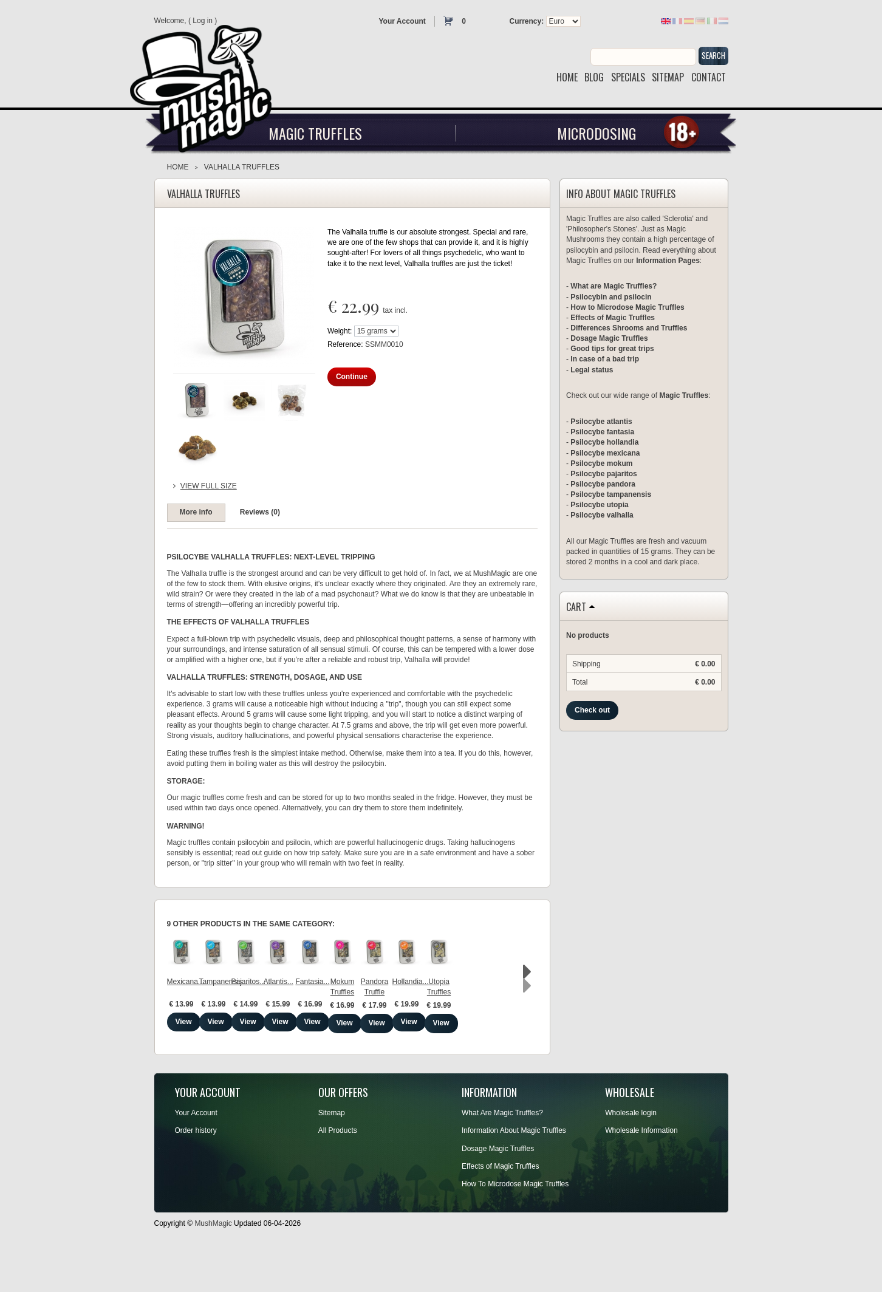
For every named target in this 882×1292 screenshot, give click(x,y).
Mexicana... (211, 1028)
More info (196, 512)
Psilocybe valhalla (601, 515)
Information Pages (668, 260)
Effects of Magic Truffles (612, 317)
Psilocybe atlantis (601, 421)
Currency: (527, 21)
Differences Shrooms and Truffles (628, 328)
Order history (196, 1176)
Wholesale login (631, 1158)
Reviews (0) (260, 512)
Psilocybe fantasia (602, 432)
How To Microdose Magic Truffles (515, 1229)
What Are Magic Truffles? (502, 1158)
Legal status (591, 370)
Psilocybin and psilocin (610, 297)
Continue (352, 376)
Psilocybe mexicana (605, 453)
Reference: (346, 344)
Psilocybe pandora (602, 484)
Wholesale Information (641, 1176)
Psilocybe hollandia (604, 442)
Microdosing (596, 133)
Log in (203, 20)
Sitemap (331, 1158)
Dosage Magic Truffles (609, 338)
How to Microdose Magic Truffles (627, 307)
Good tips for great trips (612, 348)
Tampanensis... (305, 1028)
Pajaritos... (399, 1028)
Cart (576, 607)
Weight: (339, 331)
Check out (592, 710)
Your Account (402, 21)
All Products (337, 1176)
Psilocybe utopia (599, 505)
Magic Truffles (315, 133)
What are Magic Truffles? (613, 286)
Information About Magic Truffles (514, 1176)
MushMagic (212, 1268)
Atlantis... (492, 1028)
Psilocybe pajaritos (603, 474)
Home (178, 167)
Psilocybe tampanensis (610, 494)
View (211, 1068)
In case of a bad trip (604, 359)
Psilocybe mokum (601, 463)
